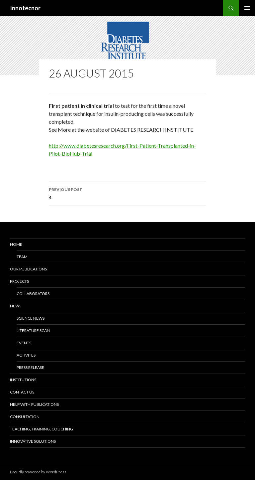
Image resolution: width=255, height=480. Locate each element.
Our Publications (28, 268)
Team (22, 256)
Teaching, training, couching (41, 428)
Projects (19, 281)
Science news (30, 318)
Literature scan (33, 330)
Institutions (23, 379)
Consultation (25, 416)
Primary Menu (247, 8)
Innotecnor (25, 8)
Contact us (22, 392)
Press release (30, 367)
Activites (26, 355)
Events (24, 342)
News (15, 305)
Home (16, 244)
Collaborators (33, 293)
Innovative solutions (33, 441)
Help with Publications (34, 404)
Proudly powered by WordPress (38, 471)
